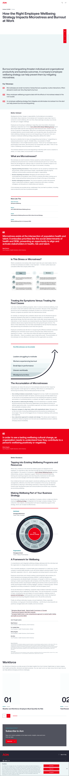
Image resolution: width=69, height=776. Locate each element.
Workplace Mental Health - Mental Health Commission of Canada (29, 610)
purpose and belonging (17, 595)
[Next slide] (8, 716)
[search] (62, 3)
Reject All (51, 769)
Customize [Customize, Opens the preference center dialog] (51, 765)
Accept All (51, 772)
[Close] (67, 768)
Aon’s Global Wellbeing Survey (43, 472)
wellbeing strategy (21, 501)
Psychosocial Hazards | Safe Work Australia (23, 612)
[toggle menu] (65, 2)
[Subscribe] (11, 741)
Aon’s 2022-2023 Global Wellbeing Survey (42, 127)
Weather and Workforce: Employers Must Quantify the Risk (23, 709)
